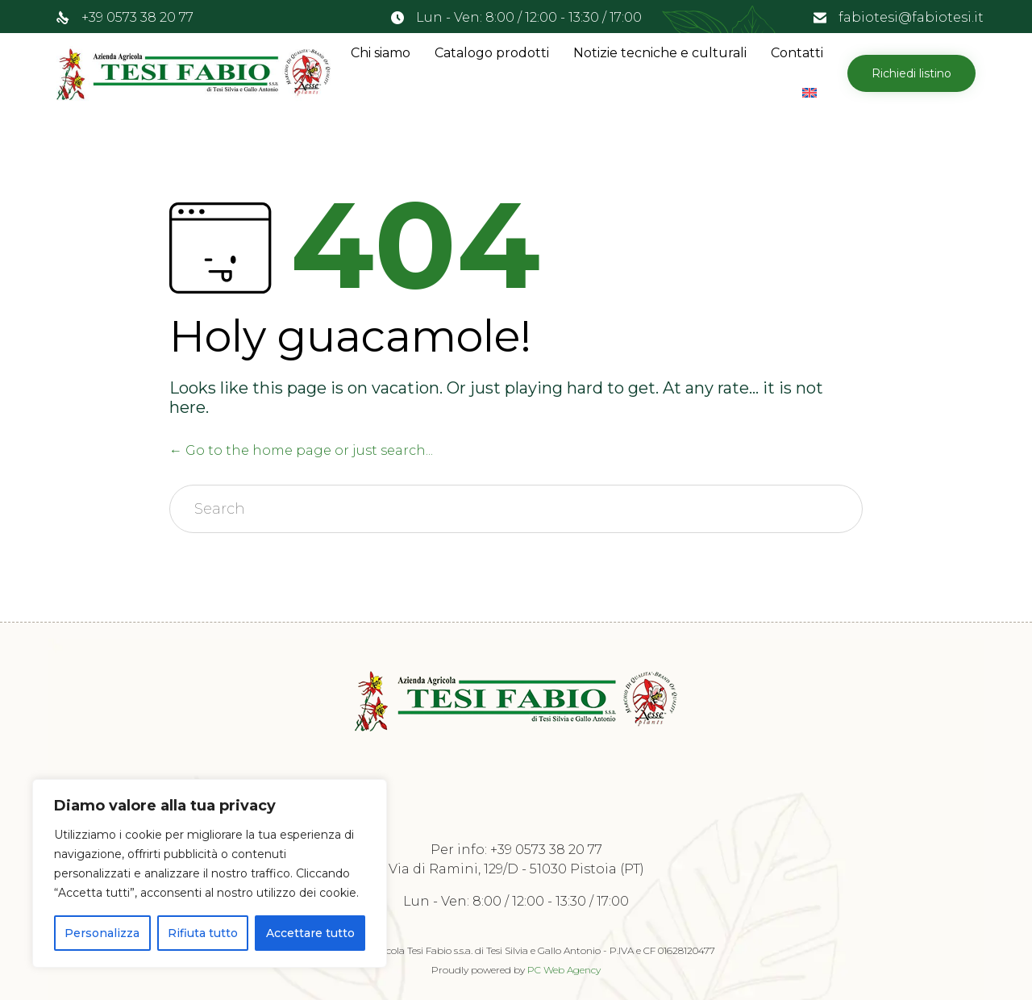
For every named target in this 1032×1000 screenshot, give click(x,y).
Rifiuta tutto (203, 933)
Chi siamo (380, 52)
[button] (911, 73)
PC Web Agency (564, 970)
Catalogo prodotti (492, 52)
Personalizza (101, 933)
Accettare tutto (310, 933)
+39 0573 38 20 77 (137, 17)
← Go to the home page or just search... (301, 450)
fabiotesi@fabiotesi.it (911, 17)
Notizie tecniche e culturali (660, 52)
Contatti (797, 52)
